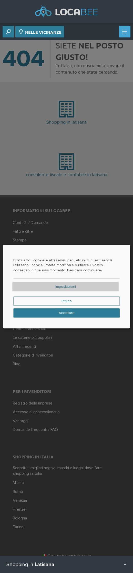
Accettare (67, 313)
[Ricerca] (8, 32)
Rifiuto (67, 301)
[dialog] (66, 286)
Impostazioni (65, 287)
